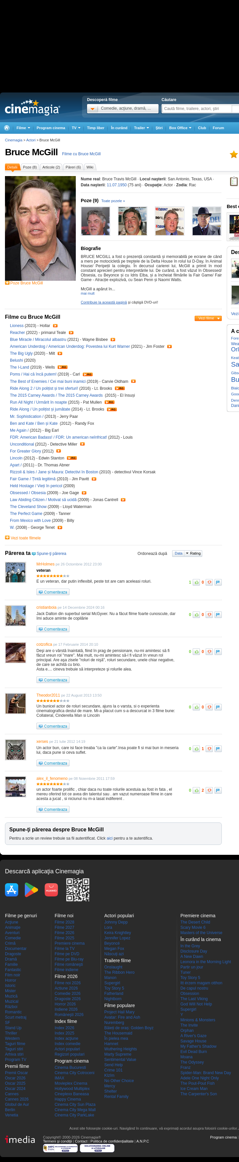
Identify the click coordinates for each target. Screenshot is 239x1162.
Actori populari (67, 1049)
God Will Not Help (196, 1004)
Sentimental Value (120, 1059)
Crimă (10, 943)
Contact (81, 1141)
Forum (218, 128)
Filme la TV (64, 948)
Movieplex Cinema (71, 1083)
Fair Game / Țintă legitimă (33, 479)
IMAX (59, 1078)
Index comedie (67, 1043)
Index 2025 (64, 1033)
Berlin (10, 1110)
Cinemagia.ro (32, 107)
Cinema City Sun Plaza (75, 1104)
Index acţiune (66, 1038)
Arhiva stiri (14, 1054)
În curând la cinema (200, 939)
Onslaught (113, 967)
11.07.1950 (117, 185)
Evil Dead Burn (193, 1051)
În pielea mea (116, 1038)
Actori (30, 140)
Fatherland (113, 993)
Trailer (55, 325)
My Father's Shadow (198, 1046)
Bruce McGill (31, 152)
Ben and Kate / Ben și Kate (35, 423)
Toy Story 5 (114, 988)
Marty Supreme (117, 1054)
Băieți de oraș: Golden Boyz (129, 1028)
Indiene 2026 (66, 1009)
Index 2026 (64, 1028)
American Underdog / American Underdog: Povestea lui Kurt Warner (70, 346)
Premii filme (17, 1066)
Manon (110, 977)
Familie (11, 964)
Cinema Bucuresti (70, 1067)
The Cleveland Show (29, 506)
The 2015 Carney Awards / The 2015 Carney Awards (57, 395)
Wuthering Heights (120, 1049)
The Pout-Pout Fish (197, 1083)
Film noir (12, 975)
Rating (195, 553)
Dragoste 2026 (68, 999)
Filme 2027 (64, 927)
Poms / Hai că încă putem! (33, 374)
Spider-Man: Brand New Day (205, 1073)
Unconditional (22, 444)
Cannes (12, 1094)
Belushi (17, 360)
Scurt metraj (15, 1017)
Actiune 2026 (66, 988)
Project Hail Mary (119, 1012)
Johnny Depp (116, 922)
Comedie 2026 (67, 993)
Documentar (15, 948)
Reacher (18, 332)
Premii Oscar (16, 1073)
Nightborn (112, 999)
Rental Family (116, 1096)
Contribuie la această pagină (104, 302)
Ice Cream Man (194, 1088)
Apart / (16, 465)
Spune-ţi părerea (51, 553)
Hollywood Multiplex (72, 1088)
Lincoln (17, 458)
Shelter (110, 1091)
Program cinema (51, 128)
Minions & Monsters (197, 1020)
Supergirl (112, 983)
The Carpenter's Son (198, 1094)
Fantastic (13, 969)
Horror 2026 (65, 1004)
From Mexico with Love (31, 520)
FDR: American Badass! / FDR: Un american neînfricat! (58, 437)
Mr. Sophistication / (27, 416)
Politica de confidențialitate (111, 1141)
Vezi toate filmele (26, 538)
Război (11, 1006)
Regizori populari (69, 1054)
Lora (108, 927)
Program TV (15, 1059)
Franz (185, 1067)
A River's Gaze (193, 1036)
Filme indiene (66, 969)
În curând (119, 128)
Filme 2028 (64, 922)
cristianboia (46, 607)
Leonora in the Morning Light (205, 962)
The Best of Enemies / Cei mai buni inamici (48, 381)
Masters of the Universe (201, 932)
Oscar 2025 (15, 1083)
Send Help (113, 1065)
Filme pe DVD (67, 954)
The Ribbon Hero (119, 972)
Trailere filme (117, 960)
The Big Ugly (22, 353)
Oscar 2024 (15, 1088)
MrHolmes (45, 564)
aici (110, 838)
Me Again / (20, 430)
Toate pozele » (113, 201)
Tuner (185, 972)
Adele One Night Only (199, 1078)
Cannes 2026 (16, 1099)
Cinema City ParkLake (74, 1115)
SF (7, 1022)
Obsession (189, 993)
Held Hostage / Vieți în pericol (36, 486)
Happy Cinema (68, 1099)
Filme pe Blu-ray (69, 959)
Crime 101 (113, 1070)
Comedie (13, 938)
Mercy (109, 1086)
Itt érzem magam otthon (201, 983)
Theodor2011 (48, 695)
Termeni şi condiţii (57, 1141)
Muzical (12, 1001)
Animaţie (13, 927)
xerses (42, 741)
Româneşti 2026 (69, 1014)
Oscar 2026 (15, 1078)
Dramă (11, 959)
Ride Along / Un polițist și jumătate (40, 409)
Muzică (11, 996)
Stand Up (13, 1028)
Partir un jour (191, 967)
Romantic (13, 1012)
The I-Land (20, 367)
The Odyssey (192, 1062)
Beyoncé (112, 943)
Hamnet (111, 1043)
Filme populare (119, 1005)
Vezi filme (206, 318)
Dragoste (13, 954)
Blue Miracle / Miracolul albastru (38, 339)
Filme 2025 (64, 938)
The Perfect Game (26, 513)
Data (178, 553)
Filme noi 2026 (68, 983)
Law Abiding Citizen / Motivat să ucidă (43, 499)
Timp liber (95, 128)
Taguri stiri (14, 1049)
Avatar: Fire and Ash (122, 1017)
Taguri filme (15, 1043)
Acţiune (11, 922)
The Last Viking (194, 999)
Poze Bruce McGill (26, 283)
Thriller (11, 1033)
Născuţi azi (114, 954)
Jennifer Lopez (117, 938)
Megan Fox (114, 948)
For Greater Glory (26, 451)
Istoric (10, 985)
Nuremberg (114, 1022)
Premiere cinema (70, 943)
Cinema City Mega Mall (75, 1110)
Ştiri (159, 128)
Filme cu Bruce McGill (81, 154)
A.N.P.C (142, 1141)
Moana (186, 1057)
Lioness (17, 325)
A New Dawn (191, 956)
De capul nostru (194, 988)
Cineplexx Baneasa (72, 1094)
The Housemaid (118, 1033)
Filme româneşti (69, 964)
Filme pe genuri (21, 915)
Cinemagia (14, 140)
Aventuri (12, 932)
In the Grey (190, 946)
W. (13, 527)
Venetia (11, 1115)
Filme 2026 (64, 932)
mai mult (88, 293)
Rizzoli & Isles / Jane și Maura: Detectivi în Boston (54, 472)
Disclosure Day (193, 951)
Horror (10, 980)
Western (12, 1038)
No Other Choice (119, 1080)
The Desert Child (195, 922)
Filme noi (64, 915)
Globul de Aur (17, 1104)
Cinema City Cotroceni (74, 1073)
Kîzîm (109, 1075)
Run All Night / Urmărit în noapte (38, 402)
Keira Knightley (117, 932)
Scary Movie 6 (193, 927)
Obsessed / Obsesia (28, 492)
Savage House (193, 1041)
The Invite (189, 1025)
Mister (10, 991)
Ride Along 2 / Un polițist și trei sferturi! (44, 388)
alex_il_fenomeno (52, 778)
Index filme (66, 1021)
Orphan (187, 1030)
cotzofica (44, 644)
